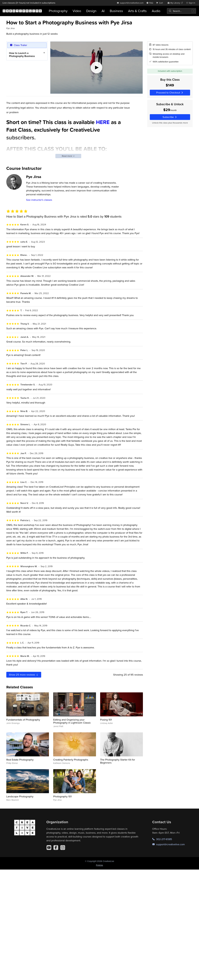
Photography (58, 10)
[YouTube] (49, 847)
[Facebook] (55, 847)
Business (116, 10)
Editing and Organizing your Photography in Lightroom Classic (72, 721)
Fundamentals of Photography (23, 719)
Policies (99, 865)
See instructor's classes (39, 200)
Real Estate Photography (20, 759)
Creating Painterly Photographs (70, 759)
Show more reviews (24, 674)
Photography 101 (62, 796)
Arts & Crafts (137, 10)
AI (103, 10)
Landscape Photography (19, 796)
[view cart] (160, 3)
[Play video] (96, 68)
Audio (156, 10)
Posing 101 (106, 719)
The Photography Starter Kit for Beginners (117, 761)
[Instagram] (62, 847)
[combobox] (181, 11)
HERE (103, 122)
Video (77, 10)
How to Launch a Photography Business (22, 54)
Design (91, 10)
